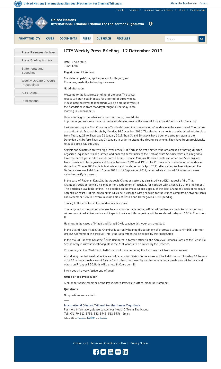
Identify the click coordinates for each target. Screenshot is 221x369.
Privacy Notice (139, 343)
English (119, 9)
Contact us (79, 343)
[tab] (36, 52)
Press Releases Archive (38, 52)
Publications (29, 101)
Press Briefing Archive (36, 60)
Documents (68, 38)
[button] (150, 23)
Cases (50, 38)
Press (87, 38)
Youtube (103, 318)
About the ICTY (29, 38)
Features (123, 38)
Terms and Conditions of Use (108, 343)
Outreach (104, 38)
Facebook (82, 318)
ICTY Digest (29, 92)
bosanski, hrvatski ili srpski (158, 9)
